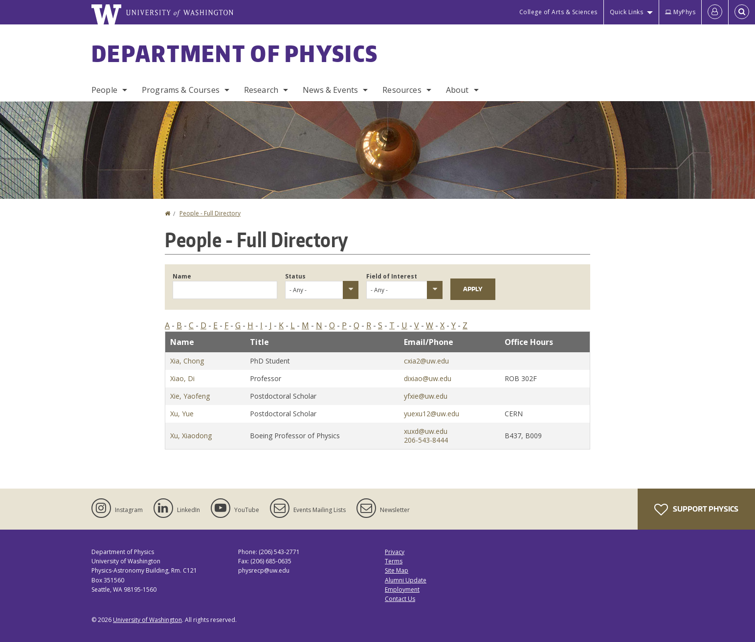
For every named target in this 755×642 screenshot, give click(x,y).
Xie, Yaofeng (190, 396)
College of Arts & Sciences (558, 12)
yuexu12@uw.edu (431, 413)
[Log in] (715, 12)
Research (261, 90)
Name (182, 276)
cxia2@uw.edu (426, 360)
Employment (402, 589)
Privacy (394, 552)
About (457, 90)
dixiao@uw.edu (427, 378)
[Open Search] (742, 12)
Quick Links (627, 12)
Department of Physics (234, 53)
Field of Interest (391, 276)
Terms (393, 561)
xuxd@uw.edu (425, 431)
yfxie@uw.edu (425, 396)
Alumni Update (405, 580)
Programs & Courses (181, 90)
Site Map (396, 570)
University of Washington (147, 620)
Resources (401, 90)
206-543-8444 (426, 440)
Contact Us (400, 599)
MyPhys (680, 12)
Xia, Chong (187, 360)
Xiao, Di (182, 378)
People (104, 90)
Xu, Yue (182, 413)
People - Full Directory (210, 213)
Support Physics (696, 509)
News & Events (330, 90)
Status (295, 276)
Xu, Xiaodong (191, 435)
